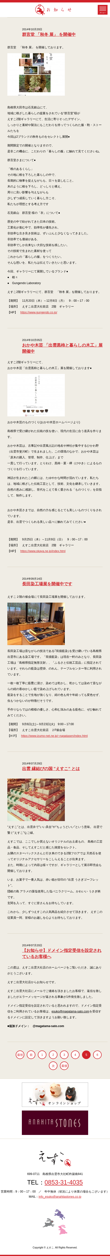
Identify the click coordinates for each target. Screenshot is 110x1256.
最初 (20, 1055)
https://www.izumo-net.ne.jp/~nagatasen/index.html (54, 736)
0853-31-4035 (64, 1182)
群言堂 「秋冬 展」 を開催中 (49, 34)
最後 (64, 1066)
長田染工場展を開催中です (47, 584)
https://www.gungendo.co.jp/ (38, 312)
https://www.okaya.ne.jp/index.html (43, 551)
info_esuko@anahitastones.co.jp (60, 1196)
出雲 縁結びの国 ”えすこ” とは (51, 768)
